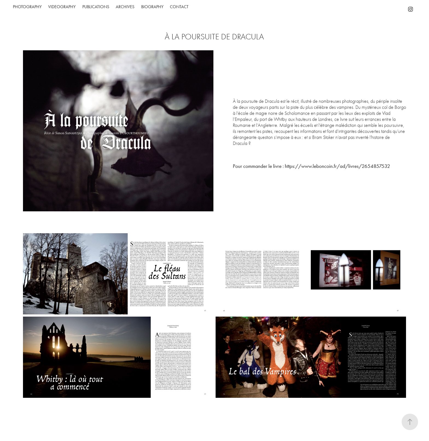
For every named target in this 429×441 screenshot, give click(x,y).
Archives (125, 6)
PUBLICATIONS (95, 6)
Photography (27, 6)
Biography (152, 6)
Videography (62, 6)
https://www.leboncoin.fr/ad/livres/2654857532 (337, 166)
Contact (179, 6)
